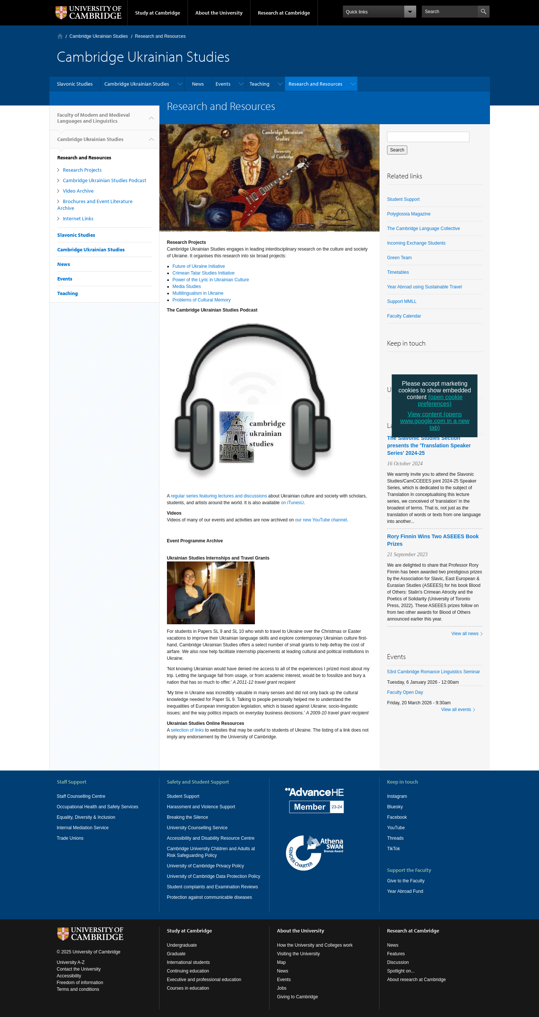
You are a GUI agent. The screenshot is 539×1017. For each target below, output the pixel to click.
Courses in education (188, 988)
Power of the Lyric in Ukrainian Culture (211, 279)
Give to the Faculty (405, 880)
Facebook (397, 817)
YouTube (396, 827)
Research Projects (82, 169)
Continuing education (188, 971)
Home (60, 36)
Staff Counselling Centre (81, 796)
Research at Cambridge (284, 12)
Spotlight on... (400, 971)
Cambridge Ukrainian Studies (99, 36)
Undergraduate (182, 945)
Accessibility (69, 975)
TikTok (393, 848)
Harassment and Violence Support (201, 806)
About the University (219, 12)
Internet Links (78, 218)
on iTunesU (292, 502)
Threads (395, 838)
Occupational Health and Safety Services (97, 806)
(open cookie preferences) (440, 400)
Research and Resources (160, 36)
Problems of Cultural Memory (202, 300)
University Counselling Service (197, 827)
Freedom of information (80, 982)
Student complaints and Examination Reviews (212, 886)
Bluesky (395, 806)
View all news (464, 633)
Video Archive (78, 190)
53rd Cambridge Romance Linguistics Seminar (433, 671)
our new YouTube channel (321, 520)
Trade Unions (70, 838)
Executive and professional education (204, 979)
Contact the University (79, 969)
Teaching (260, 83)
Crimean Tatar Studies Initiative (204, 273)
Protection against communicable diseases (209, 897)
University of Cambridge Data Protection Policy (213, 876)
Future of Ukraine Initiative (199, 266)
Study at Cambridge (157, 12)
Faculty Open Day (405, 692)
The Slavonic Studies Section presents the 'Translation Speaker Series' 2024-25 (429, 445)
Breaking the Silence (187, 817)
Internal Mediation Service (83, 827)
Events (223, 83)
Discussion (398, 962)
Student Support (403, 199)
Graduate (176, 953)
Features (396, 953)
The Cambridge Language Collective (423, 228)
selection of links (187, 730)
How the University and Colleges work (315, 945)
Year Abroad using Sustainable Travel (424, 287)
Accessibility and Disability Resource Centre (211, 838)
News (198, 83)
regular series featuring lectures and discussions (219, 496)
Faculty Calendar (404, 316)
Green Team (399, 257)
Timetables (398, 272)
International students (188, 962)
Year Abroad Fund (405, 891)
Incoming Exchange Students (416, 243)
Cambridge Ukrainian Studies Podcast (104, 180)
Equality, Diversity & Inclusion (86, 817)
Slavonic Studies (75, 83)
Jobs (281, 988)
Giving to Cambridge (297, 996)
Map (281, 962)
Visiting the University (298, 953)
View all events (456, 709)
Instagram (397, 796)
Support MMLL (402, 301)
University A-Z (71, 962)
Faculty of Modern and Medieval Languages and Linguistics (93, 120)
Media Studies (187, 286)
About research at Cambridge (416, 979)
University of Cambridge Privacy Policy (205, 866)
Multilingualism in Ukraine (198, 293)
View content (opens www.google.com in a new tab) (434, 421)
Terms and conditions (78, 989)
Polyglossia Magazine (408, 214)
